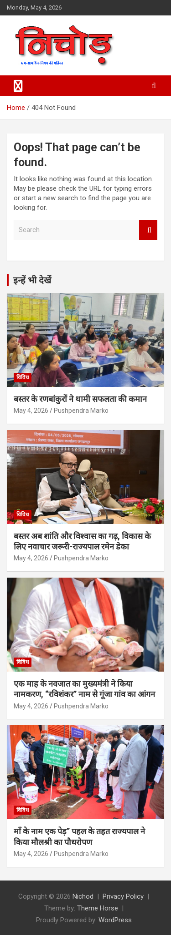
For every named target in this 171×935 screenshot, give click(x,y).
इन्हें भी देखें (32, 280)
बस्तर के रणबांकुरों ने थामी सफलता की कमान (80, 399)
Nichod (83, 896)
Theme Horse (97, 908)
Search (148, 230)
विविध (22, 377)
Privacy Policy (123, 896)
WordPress (115, 920)
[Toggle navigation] (18, 85)
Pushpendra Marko (81, 410)
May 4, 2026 (31, 410)
